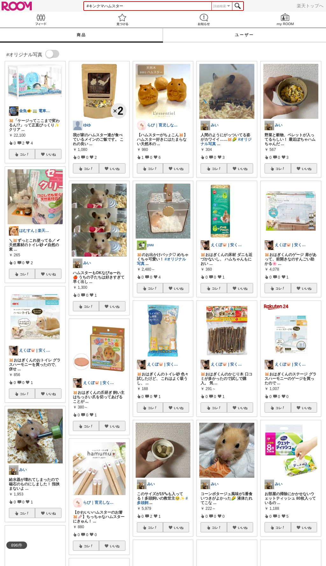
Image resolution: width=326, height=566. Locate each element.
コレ (24, 154)
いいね (51, 154)
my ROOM (285, 19)
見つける (122, 19)
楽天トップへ (310, 5)
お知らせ (203, 19)
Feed (41, 19)
